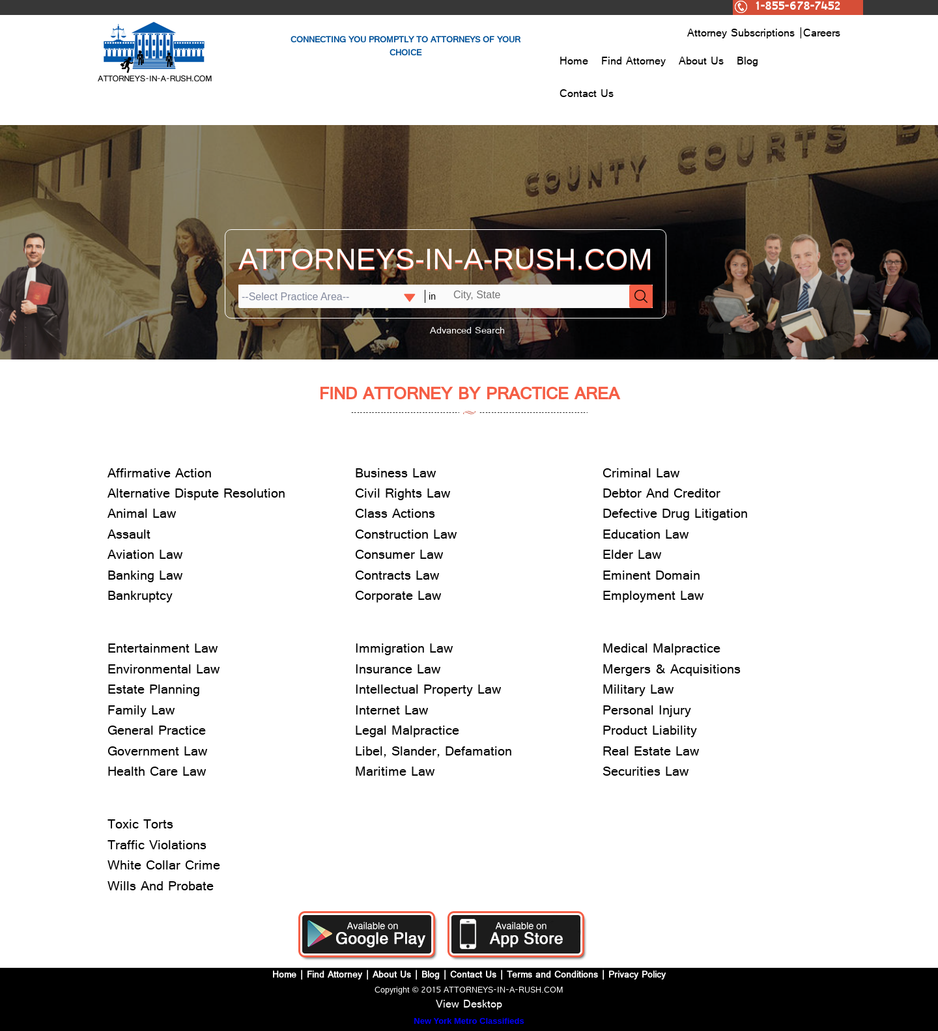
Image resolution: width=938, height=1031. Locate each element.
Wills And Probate (160, 888)
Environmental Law (163, 671)
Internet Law (391, 712)
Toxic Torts (140, 826)
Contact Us (587, 95)
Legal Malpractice (407, 732)
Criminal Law (641, 475)
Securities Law (646, 773)
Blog (747, 62)
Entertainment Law (162, 650)
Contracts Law (397, 577)
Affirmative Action (159, 475)
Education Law (646, 536)
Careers (821, 34)
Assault (128, 536)
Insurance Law (397, 671)
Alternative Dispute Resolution (196, 495)
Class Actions (395, 515)
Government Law (157, 753)
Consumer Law (399, 556)
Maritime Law (394, 773)
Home (574, 62)
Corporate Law (398, 598)
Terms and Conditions (552, 976)
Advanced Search (467, 332)
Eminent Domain (651, 577)
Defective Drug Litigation (675, 515)
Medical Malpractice (661, 650)
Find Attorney (633, 62)
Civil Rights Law (402, 495)
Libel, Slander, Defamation (433, 753)
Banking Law (144, 577)
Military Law (638, 691)
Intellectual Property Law (428, 691)
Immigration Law (404, 650)
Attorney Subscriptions (743, 34)
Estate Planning (153, 691)
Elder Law (632, 556)
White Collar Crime (163, 867)
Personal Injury (647, 712)
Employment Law (653, 598)
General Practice (156, 732)
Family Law (141, 712)
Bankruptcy (140, 598)
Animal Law (141, 515)
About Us (701, 62)
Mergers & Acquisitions (672, 671)
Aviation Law (144, 556)
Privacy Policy (637, 976)
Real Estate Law (651, 753)
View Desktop (469, 1005)
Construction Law (406, 536)
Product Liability (650, 732)
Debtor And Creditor (661, 495)
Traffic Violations (156, 847)
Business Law (395, 475)
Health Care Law (156, 773)
